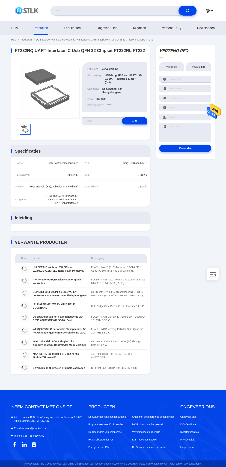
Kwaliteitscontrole (190, 432)
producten (41, 28)
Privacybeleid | (32, 463)
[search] (188, 11)
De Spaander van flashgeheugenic (55, 39)
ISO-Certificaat (188, 424)
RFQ (134, 121)
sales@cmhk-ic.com (30, 428)
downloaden (206, 28)
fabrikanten (72, 28)
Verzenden (185, 148)
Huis (14, 28)
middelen (139, 28)
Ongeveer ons (107, 28)
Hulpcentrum (187, 447)
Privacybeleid (187, 439)
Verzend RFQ (171, 28)
